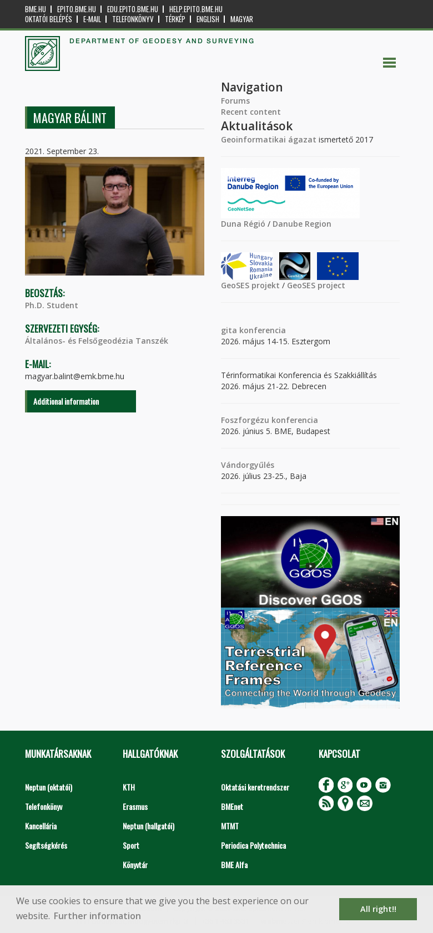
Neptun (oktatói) (48, 787)
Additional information (66, 401)
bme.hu (35, 9)
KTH (129, 787)
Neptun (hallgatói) (148, 826)
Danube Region (302, 223)
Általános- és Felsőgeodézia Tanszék (96, 340)
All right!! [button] (378, 909)
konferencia (261, 330)
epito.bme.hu (76, 9)
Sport (131, 845)
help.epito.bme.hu (196, 9)
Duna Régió (243, 223)
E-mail (92, 19)
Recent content (251, 111)
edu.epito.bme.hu (132, 9)
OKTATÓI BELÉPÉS (48, 19)
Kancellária (41, 826)
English (208, 19)
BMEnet (232, 806)
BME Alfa (234, 864)
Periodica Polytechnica (253, 845)
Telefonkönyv (133, 19)
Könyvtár (135, 864)
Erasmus (135, 806)
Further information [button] (97, 916)
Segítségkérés (46, 845)
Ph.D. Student (51, 305)
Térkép (175, 19)
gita (229, 330)
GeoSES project (316, 285)
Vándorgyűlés (247, 465)
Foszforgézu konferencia (269, 420)
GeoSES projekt (250, 285)
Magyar (241, 19)
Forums (235, 100)
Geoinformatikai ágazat (268, 139)
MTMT (230, 826)
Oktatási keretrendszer (255, 787)
